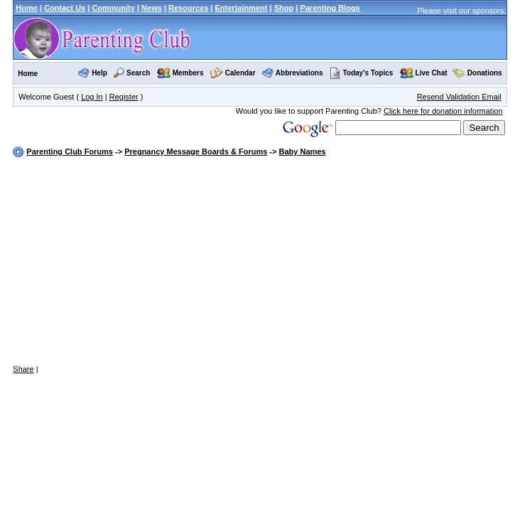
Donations (484, 73)
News (151, 8)
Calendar (240, 73)
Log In (92, 96)
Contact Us (64, 8)
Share (23, 369)
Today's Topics (362, 73)
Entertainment (241, 8)
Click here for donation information (443, 111)
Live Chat (432, 73)
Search (138, 73)
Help (99, 73)
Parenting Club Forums (69, 151)
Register (124, 96)
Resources (188, 8)
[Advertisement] (260, 261)
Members (188, 73)
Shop (284, 8)
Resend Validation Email (459, 96)
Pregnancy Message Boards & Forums (195, 151)
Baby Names (302, 151)
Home (27, 8)
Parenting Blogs (329, 8)
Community (113, 8)
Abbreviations (299, 73)
